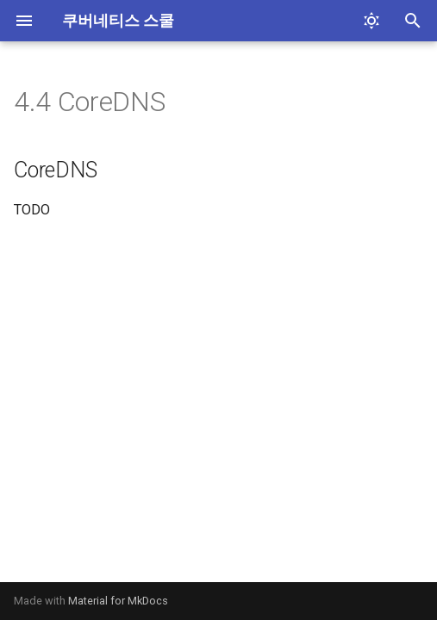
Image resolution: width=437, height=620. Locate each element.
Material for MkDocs (118, 600)
